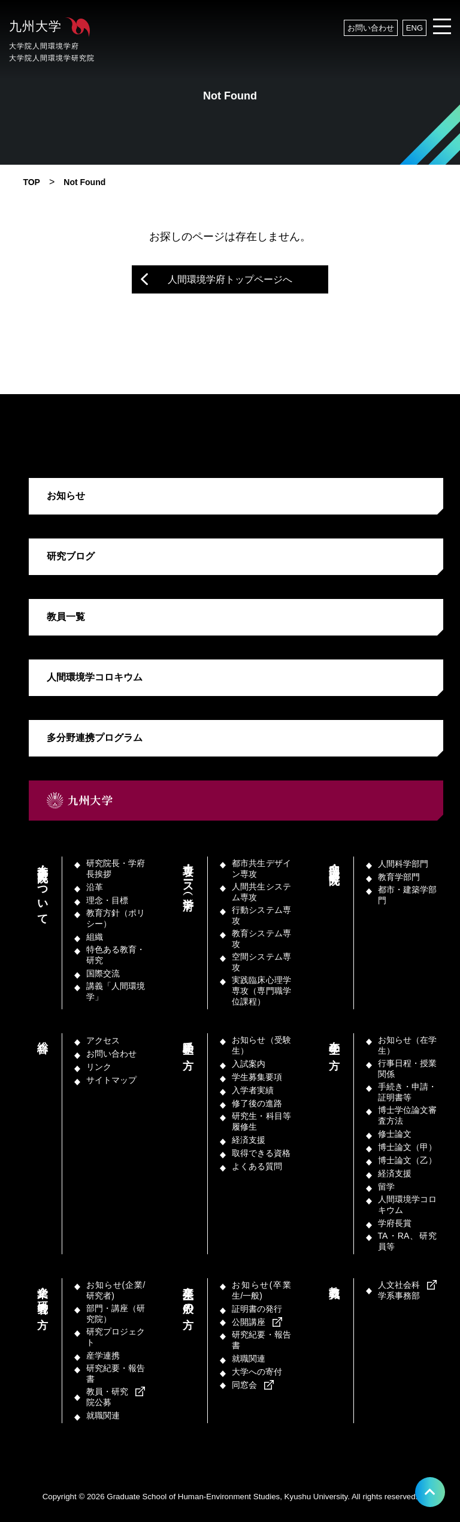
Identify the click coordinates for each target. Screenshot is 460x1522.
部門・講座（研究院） (334, 863)
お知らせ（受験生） (261, 1045)
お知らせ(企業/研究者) (115, 1290)
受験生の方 (188, 1042)
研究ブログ (71, 556)
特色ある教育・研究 (115, 955)
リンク (98, 1067)
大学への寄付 (257, 1371)
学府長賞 (394, 1223)
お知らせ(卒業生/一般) (261, 1290)
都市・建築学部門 (407, 895)
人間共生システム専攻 (261, 892)
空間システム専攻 (261, 962)
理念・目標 (107, 900)
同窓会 (244, 1385)
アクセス (103, 1040)
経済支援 (248, 1140)
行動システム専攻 (261, 915)
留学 (386, 1186)
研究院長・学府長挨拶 (115, 868)
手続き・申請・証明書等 (407, 1092)
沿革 (94, 887)
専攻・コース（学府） (188, 875)
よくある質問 (257, 1166)
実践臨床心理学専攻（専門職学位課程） (261, 990)
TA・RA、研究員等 (407, 1241)
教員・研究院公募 (107, 1397)
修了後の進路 (257, 1103)
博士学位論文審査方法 (407, 1115)
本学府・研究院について (43, 888)
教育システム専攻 (261, 938)
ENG (414, 27)
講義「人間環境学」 (115, 991)
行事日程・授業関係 (407, 1068)
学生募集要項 (257, 1077)
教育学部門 (399, 877)
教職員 (334, 1280)
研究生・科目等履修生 (261, 1121)
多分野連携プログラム (95, 738)
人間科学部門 (403, 864)
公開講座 (248, 1322)
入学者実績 (253, 1090)
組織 (94, 937)
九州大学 (54, 41)
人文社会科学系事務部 (399, 1290)
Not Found (84, 182)
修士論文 (394, 1134)
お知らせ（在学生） (407, 1045)
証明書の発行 (257, 1309)
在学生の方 (334, 1042)
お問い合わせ (370, 27)
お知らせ (66, 496)
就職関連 (103, 1415)
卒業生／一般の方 (188, 1294)
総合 (43, 1034)
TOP (31, 182)
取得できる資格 (261, 1153)
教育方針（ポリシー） (115, 918)
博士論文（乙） (407, 1160)
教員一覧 (66, 617)
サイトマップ (111, 1080)
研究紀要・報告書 (115, 1373)
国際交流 (103, 973)
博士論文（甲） (407, 1147)
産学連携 (103, 1355)
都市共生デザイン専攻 (261, 868)
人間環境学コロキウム (95, 677)
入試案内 (248, 1064)
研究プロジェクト (115, 1337)
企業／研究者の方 (43, 1294)
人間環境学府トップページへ (230, 279)
